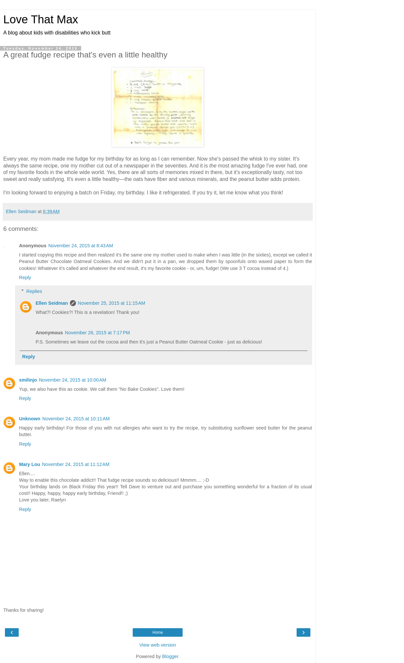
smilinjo (28, 380)
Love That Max (40, 19)
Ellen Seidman (51, 303)
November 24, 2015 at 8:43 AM (80, 245)
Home (157, 632)
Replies (34, 291)
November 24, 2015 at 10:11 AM (76, 418)
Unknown (29, 418)
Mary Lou (29, 464)
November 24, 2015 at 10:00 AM (72, 380)
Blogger (170, 656)
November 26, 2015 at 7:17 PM (97, 332)
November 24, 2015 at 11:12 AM (75, 464)
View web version (157, 645)
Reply (25, 277)
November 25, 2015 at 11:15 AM (111, 303)
